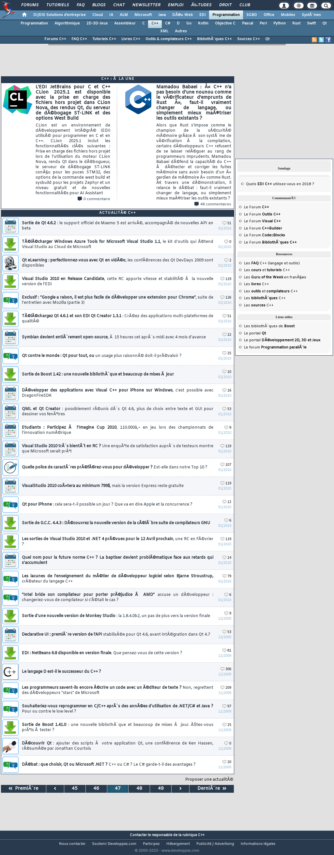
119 (225, 279)
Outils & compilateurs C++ (168, 39)
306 (225, 669)
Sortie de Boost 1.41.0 (117, 727)
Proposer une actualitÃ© (209, 779)
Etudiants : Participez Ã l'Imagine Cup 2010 (117, 430)
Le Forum (256, 207)
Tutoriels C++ (104, 39)
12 (226, 502)
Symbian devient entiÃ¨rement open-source (114, 337)
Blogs (99, 5)
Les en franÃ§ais (275, 277)
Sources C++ (248, 39)
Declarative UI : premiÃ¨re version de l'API (116, 634)
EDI (202, 15)
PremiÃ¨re (23, 789)
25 (226, 353)
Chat (119, 5)
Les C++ (256, 284)
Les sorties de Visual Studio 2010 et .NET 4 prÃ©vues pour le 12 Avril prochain (117, 542)
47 (118, 789)
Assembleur (125, 23)
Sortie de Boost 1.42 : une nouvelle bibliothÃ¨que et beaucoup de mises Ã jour (98, 374)
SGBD (251, 15)
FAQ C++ (79, 39)
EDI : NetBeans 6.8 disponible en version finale (102, 653)
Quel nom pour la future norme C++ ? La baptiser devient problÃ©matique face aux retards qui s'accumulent (117, 560)
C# (167, 23)
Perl (263, 23)
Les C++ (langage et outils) (272, 263)
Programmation (226, 15)
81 (226, 651)
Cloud (97, 15)
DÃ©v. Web (182, 15)
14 (226, 558)
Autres (181, 31)
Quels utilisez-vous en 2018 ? (280, 184)
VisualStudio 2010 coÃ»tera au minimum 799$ (103, 486)
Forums (30, 5)
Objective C (225, 23)
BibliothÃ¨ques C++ (214, 39)
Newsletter (146, 5)
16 (226, 391)
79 (226, 576)
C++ (155, 23)
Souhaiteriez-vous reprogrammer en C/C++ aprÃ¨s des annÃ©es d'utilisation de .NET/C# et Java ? (117, 709)
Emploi (175, 5)
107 (225, 465)
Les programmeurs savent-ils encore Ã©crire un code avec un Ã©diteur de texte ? (117, 690)
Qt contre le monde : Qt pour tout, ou (102, 356)
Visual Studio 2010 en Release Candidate (117, 281)
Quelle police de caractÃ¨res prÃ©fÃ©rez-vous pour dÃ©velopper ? (114, 467)
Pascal (247, 23)
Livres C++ (130, 39)
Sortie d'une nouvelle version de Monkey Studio (116, 616)
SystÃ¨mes (311, 15)
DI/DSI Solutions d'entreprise (59, 15)
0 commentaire (94, 199)
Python (279, 23)
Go (188, 23)
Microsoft (143, 15)
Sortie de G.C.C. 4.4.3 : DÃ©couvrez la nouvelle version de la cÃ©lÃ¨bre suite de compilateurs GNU (116, 523)
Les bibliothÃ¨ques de (269, 326)
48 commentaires (212, 204)
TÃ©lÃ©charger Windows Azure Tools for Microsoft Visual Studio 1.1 (117, 244)
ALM (124, 15)
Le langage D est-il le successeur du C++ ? (61, 671)
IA (111, 15)
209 (225, 688)
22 (226, 335)
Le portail (255, 333)
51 (226, 223)
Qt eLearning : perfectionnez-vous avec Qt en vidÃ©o (117, 263)
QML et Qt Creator (117, 411)
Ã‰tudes (201, 5)
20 (226, 762)
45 (75, 789)
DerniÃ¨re (211, 789)
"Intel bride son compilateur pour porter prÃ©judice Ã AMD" (117, 597)
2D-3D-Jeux (97, 23)
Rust (296, 23)
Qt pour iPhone (107, 504)
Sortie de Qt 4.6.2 (117, 226)
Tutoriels (57, 5)
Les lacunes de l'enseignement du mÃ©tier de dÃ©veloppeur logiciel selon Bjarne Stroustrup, (117, 579)
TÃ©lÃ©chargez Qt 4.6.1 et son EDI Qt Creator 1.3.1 (117, 319)
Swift (311, 23)
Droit (225, 5)
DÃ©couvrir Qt (117, 746)
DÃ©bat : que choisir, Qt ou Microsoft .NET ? (109, 764)
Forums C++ (55, 39)
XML (164, 31)
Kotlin (203, 23)
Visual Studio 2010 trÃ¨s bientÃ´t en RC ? (117, 449)
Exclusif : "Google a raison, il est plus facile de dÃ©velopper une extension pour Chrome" (117, 300)
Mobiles (288, 15)
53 (226, 409)
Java (162, 15)
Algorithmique (67, 23)
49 (161, 789)
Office (269, 15)
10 (226, 372)
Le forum (275, 347)
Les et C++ (267, 270)
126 (225, 298)
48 (139, 789)
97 (226, 706)
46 (96, 789)
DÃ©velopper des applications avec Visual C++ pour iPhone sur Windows (117, 393)
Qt (324, 23)
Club (244, 5)
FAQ (80, 5)
